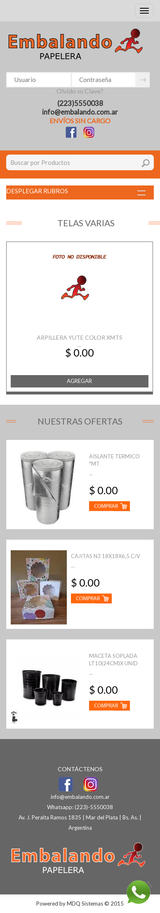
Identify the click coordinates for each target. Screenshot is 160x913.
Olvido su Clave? (80, 91)
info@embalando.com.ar (80, 112)
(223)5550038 (80, 103)
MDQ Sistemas (85, 903)
